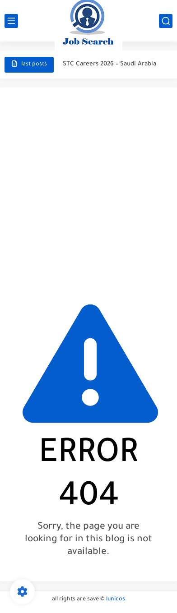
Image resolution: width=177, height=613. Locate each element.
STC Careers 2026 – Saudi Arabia (109, 64)
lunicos (115, 599)
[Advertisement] (88, 189)
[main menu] (11, 21)
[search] (165, 21)
